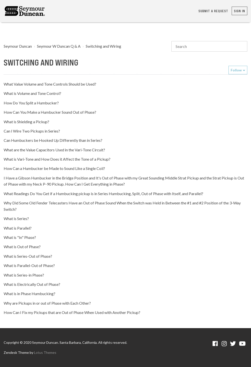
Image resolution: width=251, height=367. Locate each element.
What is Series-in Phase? (24, 275)
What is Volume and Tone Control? (32, 93)
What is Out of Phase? (22, 246)
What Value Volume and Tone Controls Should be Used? (50, 84)
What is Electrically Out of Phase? (32, 284)
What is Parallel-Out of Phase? (29, 265)
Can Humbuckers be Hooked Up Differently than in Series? (53, 140)
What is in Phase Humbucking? (29, 293)
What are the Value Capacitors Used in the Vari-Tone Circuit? (54, 149)
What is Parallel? (18, 228)
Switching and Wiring (103, 46)
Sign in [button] (239, 11)
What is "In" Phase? (20, 237)
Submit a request (213, 11)
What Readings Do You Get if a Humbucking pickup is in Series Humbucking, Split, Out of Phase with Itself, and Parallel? (103, 193)
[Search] (209, 46)
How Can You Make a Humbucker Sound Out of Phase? (50, 112)
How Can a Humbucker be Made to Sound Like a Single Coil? (54, 168)
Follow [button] (236, 70)
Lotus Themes (45, 352)
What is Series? (16, 218)
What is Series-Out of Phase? (28, 256)
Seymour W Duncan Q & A (59, 46)
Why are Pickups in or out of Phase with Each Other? (47, 303)
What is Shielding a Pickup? (26, 121)
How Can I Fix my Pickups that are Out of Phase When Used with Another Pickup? (72, 312)
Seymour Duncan (18, 46)
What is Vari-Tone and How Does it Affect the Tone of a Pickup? (57, 159)
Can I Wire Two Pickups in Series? (32, 131)
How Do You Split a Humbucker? (31, 102)
